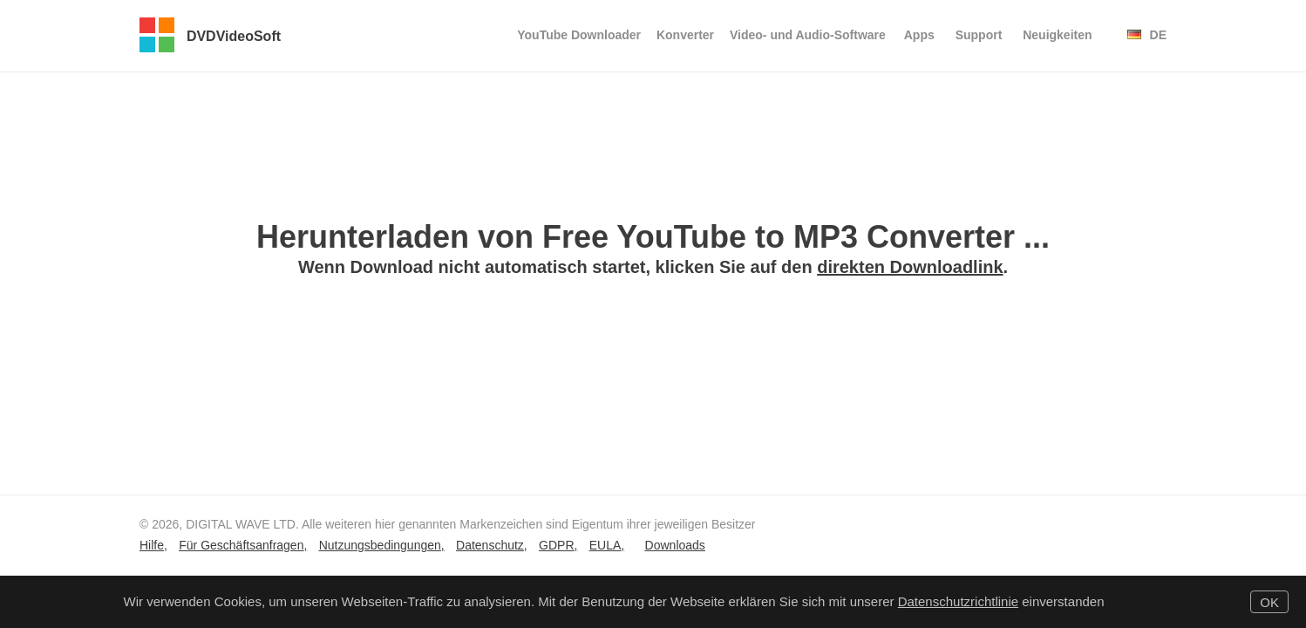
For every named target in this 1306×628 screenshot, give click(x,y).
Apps (919, 35)
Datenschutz (490, 545)
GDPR (556, 545)
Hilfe (151, 545)
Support (979, 35)
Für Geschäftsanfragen (241, 545)
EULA (605, 545)
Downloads (675, 545)
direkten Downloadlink (910, 266)
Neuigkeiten (1057, 35)
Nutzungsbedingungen (380, 545)
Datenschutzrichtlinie (958, 601)
